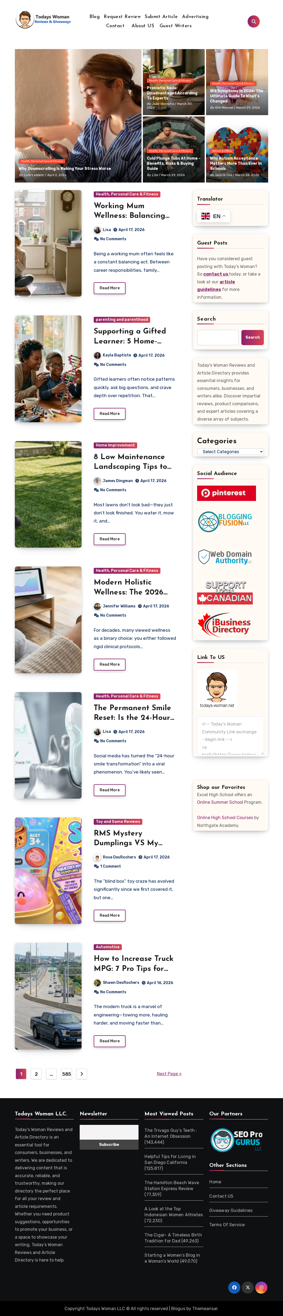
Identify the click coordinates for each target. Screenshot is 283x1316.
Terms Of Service (227, 1224)
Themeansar (204, 1308)
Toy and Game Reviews (118, 821)
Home (215, 1181)
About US (142, 26)
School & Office (222, 151)
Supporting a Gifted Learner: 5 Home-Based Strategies (130, 341)
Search (206, 319)
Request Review (122, 16)
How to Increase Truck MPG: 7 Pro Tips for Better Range (133, 968)
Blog (94, 16)
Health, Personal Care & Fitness (42, 161)
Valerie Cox (223, 175)
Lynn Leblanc (34, 175)
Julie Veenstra (163, 104)
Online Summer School (220, 802)
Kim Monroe (224, 107)
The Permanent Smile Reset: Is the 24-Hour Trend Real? (132, 718)
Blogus (178, 1308)
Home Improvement (115, 445)
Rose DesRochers (115, 857)
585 (66, 1074)
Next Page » (169, 1073)
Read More (110, 288)
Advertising (195, 16)
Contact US (221, 1195)
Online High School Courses (225, 817)
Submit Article (161, 16)
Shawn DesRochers (133, 982)
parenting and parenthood (122, 319)
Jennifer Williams (115, 606)
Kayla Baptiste (112, 355)
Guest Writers (176, 26)
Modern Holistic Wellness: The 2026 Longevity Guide (128, 592)
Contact (115, 26)
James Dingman (113, 481)
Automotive (108, 947)
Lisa (155, 175)
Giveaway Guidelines (230, 1210)
